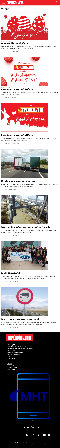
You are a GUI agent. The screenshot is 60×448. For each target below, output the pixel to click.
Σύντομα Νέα (5, 41)
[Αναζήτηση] (57, 3)
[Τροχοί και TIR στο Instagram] (50, 435)
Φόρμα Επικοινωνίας (13, 354)
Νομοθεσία (5, 179)
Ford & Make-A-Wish (10, 273)
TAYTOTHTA (11, 370)
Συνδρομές (10, 356)
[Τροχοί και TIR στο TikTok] (33, 435)
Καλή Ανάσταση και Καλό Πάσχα (17, 89)
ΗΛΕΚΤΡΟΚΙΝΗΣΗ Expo (14, 368)
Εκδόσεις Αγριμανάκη (13, 366)
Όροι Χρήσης (11, 359)
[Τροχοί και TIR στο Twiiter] (38, 435)
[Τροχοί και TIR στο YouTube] (44, 435)
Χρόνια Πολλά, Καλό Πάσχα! (15, 43)
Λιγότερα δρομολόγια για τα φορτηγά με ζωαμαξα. (26, 227)
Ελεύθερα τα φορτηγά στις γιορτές (18, 181)
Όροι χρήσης (42, 443)
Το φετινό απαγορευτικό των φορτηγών (21, 319)
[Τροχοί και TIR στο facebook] (27, 435)
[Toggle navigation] (3, 3)
